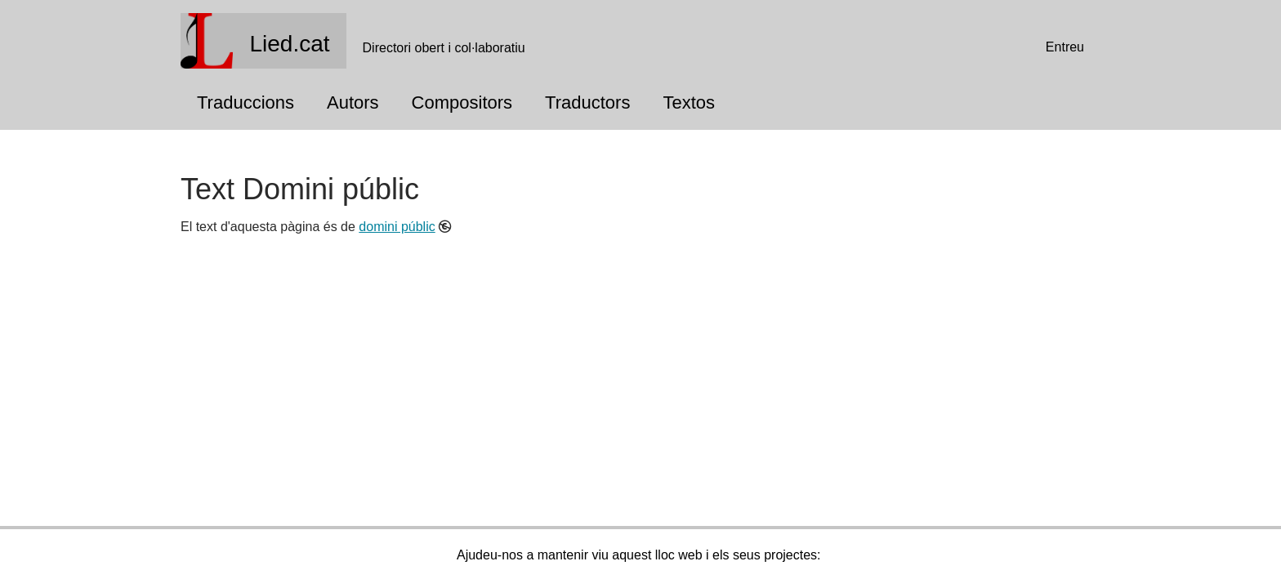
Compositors (462, 102)
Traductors (587, 102)
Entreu (1065, 47)
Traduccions (245, 102)
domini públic (397, 227)
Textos (689, 102)
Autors (353, 102)
